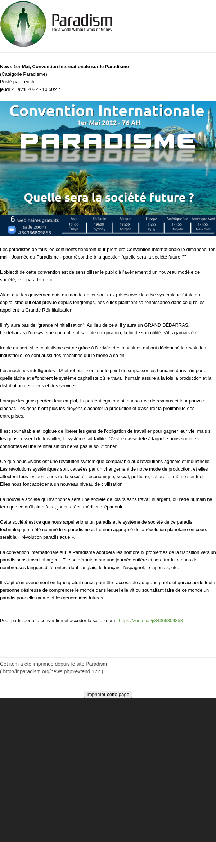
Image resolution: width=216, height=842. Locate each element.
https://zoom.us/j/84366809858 (151, 620)
